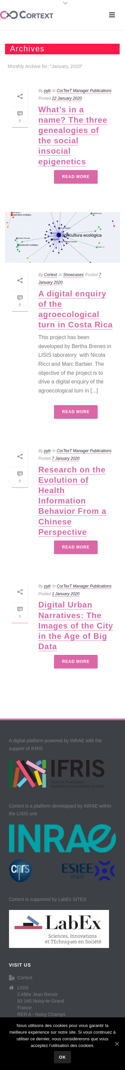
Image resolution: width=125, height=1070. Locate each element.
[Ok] (116, 1043)
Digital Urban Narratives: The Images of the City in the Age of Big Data (75, 625)
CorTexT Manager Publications (84, 90)
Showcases (73, 274)
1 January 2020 (66, 594)
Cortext (50, 274)
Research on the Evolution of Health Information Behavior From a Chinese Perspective (72, 501)
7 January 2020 (66, 458)
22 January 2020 (67, 98)
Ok (62, 1057)
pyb (47, 90)
